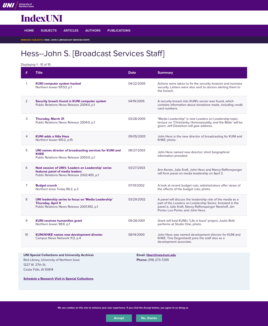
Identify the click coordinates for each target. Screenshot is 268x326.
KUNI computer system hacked (58, 83)
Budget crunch (46, 185)
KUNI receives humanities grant (59, 220)
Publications (118, 30)
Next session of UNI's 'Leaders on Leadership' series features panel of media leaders (74, 169)
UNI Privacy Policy (200, 307)
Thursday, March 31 (50, 119)
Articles (71, 30)
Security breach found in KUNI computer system (71, 101)
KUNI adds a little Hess (52, 136)
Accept (119, 318)
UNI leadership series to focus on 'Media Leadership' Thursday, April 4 (74, 201)
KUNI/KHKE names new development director (69, 234)
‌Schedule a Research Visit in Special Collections (58, 278)
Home (29, 30)
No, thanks (149, 318)
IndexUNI (41, 17)
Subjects (49, 30)
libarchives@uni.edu (161, 255)
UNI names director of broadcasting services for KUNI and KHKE (78, 152)
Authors (92, 30)
